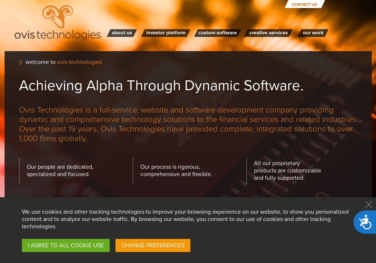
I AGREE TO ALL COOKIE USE (66, 245)
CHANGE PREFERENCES (153, 245)
